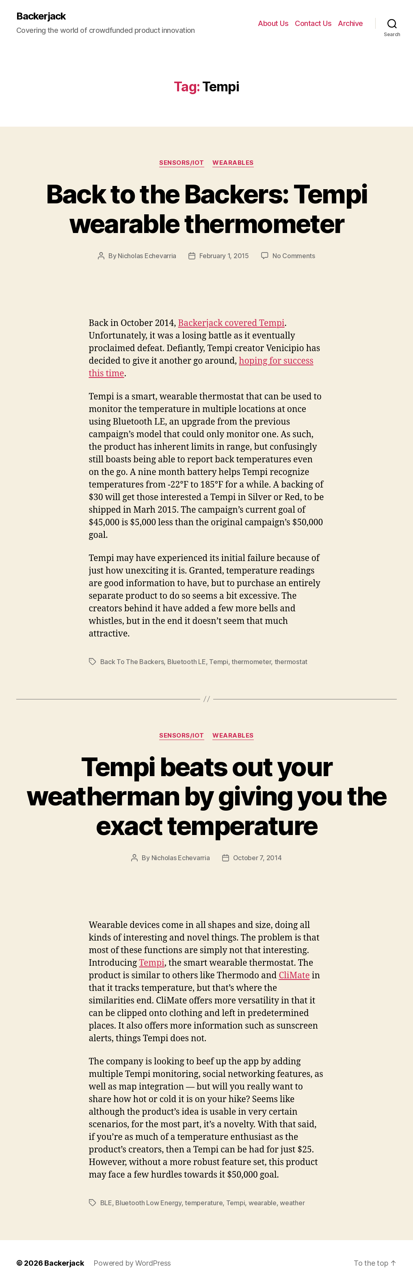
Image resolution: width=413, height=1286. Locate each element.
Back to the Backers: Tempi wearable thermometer (207, 208)
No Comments (293, 256)
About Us (273, 23)
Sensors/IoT (181, 162)
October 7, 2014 (257, 858)
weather (292, 1203)
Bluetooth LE (186, 662)
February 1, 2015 (224, 256)
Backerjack (41, 16)
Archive (350, 23)
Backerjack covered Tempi (231, 323)
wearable (263, 1203)
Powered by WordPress (132, 1263)
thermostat (291, 662)
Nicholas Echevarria (147, 256)
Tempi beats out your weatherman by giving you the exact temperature (206, 796)
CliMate (294, 975)
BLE (106, 1203)
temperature (204, 1203)
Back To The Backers (132, 662)
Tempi (218, 662)
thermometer (251, 662)
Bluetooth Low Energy (148, 1203)
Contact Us (313, 23)
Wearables (233, 162)
